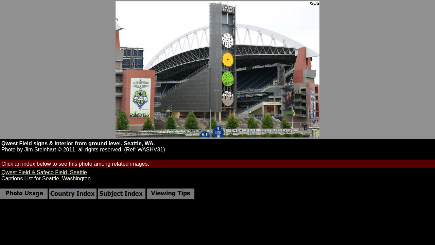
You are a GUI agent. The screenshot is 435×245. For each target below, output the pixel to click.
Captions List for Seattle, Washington (46, 178)
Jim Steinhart (40, 149)
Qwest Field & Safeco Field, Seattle (44, 172)
